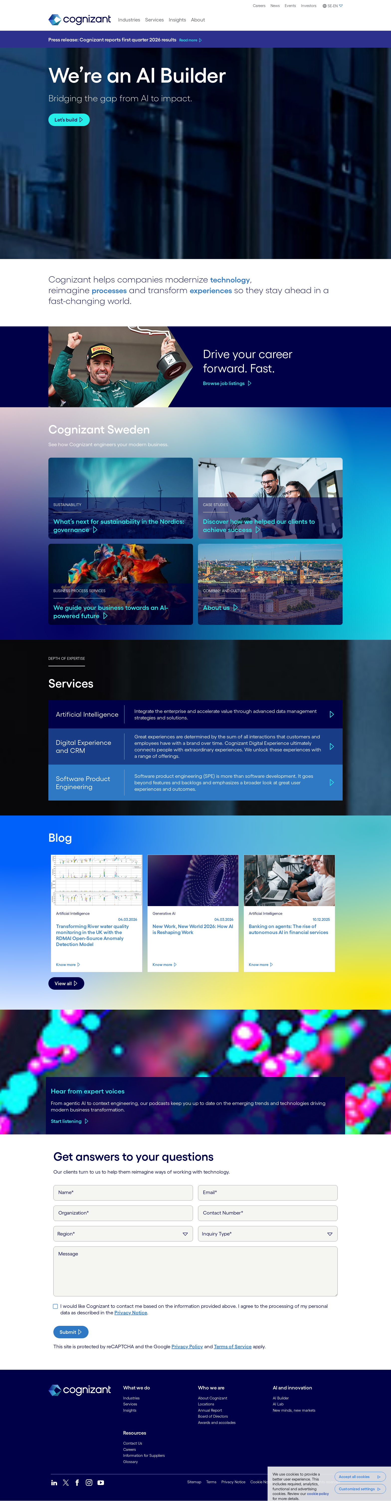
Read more (188, 40)
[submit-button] (71, 1332)
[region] (329, 1484)
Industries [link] (131, 1398)
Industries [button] (129, 19)
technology (233, 279)
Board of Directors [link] (213, 1416)
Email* (210, 1192)
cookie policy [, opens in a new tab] (318, 1494)
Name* (66, 1192)
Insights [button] (177, 19)
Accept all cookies (354, 1477)
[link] (79, 19)
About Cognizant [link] (212, 1398)
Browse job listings (224, 383)
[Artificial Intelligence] (331, 714)
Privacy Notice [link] (233, 1482)
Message (68, 1253)
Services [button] (154, 19)
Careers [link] (129, 1449)
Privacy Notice (130, 1312)
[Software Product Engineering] (331, 782)
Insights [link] (129, 1410)
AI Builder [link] (281, 1398)
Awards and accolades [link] (217, 1422)
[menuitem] (259, 5)
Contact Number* (223, 1213)
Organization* (73, 1213)
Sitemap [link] (194, 1482)
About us (217, 607)
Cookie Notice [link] (262, 1482)
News (275, 5)
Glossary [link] (130, 1462)
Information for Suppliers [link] (144, 1455)
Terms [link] (211, 1482)
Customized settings (357, 1489)
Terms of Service (233, 1346)
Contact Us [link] (132, 1443)
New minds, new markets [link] (294, 1410)
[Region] (123, 1233)
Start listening (66, 1121)
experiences (221, 290)
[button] (332, 6)
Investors (308, 5)
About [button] (198, 19)
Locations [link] (206, 1404)
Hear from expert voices (88, 1091)
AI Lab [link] (278, 1404)
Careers (259, 5)
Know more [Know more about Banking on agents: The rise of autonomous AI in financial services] (258, 964)
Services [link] (130, 1404)
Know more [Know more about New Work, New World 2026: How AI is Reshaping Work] (162, 964)
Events (290, 5)
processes (112, 290)
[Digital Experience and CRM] (331, 746)
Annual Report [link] (210, 1410)
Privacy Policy (187, 1346)
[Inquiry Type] (268, 1233)
